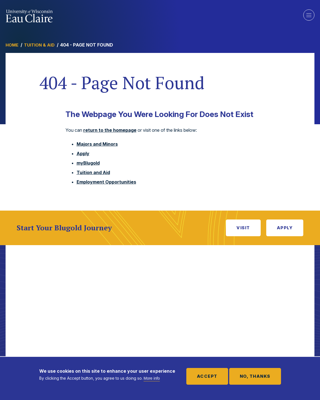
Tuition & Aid (39, 45)
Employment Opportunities (106, 182)
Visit (243, 227)
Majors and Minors (97, 144)
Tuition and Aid (93, 172)
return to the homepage (109, 130)
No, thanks (255, 376)
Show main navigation (308, 15)
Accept (207, 376)
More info (152, 378)
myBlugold (88, 163)
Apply (83, 153)
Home (12, 45)
